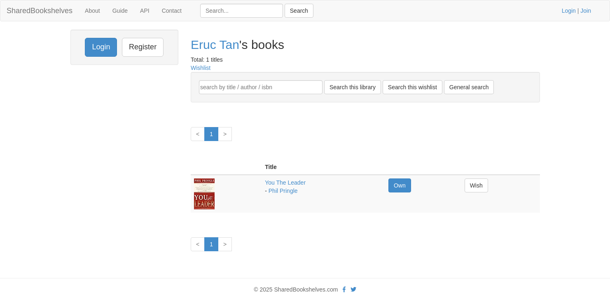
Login (569, 10)
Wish (476, 185)
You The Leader (285, 182)
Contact (172, 10)
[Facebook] (344, 289)
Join (585, 10)
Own (400, 185)
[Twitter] (353, 289)
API (145, 10)
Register (143, 47)
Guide (120, 10)
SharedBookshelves (39, 11)
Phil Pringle (283, 191)
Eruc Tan (215, 44)
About (92, 10)
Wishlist (200, 68)
